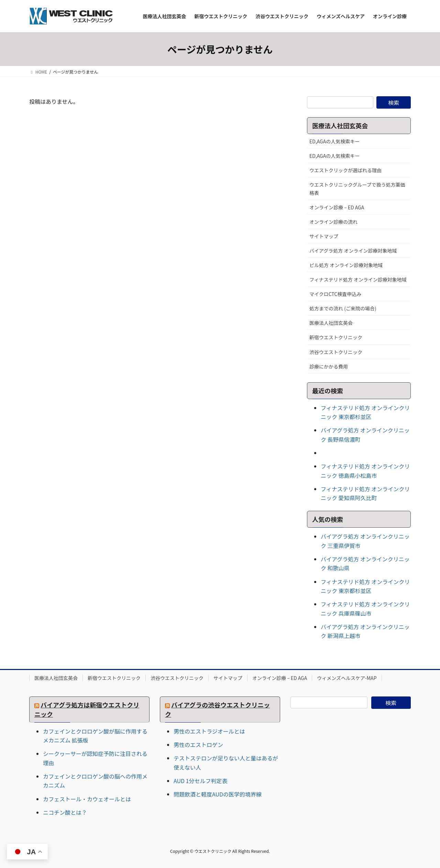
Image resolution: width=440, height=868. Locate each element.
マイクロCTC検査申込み (335, 293)
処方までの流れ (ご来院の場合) (342, 308)
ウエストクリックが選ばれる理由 (345, 170)
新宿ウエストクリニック (335, 337)
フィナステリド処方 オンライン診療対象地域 (358, 279)
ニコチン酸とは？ (65, 812)
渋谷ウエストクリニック (335, 352)
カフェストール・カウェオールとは (87, 799)
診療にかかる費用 (328, 366)
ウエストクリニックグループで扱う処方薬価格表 (357, 188)
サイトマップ (323, 236)
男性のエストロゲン (198, 744)
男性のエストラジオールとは (209, 731)
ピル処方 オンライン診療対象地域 (346, 265)
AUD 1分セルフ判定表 (200, 781)
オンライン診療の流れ (333, 221)
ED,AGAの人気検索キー (334, 141)
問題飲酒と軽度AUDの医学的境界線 (218, 794)
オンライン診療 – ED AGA (336, 207)
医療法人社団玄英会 (331, 322)
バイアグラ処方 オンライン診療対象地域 (353, 250)
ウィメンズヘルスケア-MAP (346, 677)
